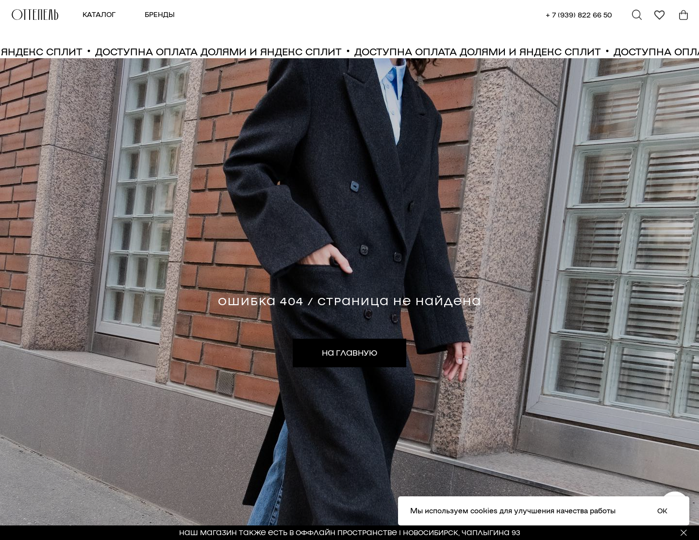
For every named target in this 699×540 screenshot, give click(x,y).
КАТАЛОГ (99, 14)
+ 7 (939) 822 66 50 (579, 14)
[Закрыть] (683, 533)
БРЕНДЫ (160, 14)
